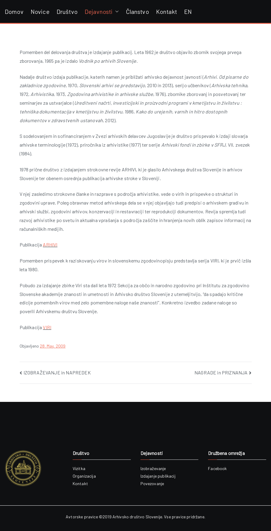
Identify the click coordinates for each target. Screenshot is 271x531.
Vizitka (79, 468)
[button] (116, 11)
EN (188, 11)
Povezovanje (152, 483)
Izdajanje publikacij (157, 476)
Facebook (217, 468)
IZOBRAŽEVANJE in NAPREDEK (57, 372)
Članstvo (137, 11)
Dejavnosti (102, 11)
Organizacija (84, 476)
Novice (40, 11)
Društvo (67, 11)
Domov (14, 11)
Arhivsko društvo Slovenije (137, 516)
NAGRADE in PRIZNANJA (220, 372)
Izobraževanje (153, 468)
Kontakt (166, 11)
